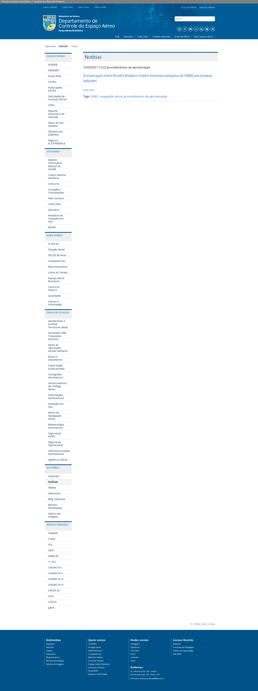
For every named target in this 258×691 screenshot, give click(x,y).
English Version (207, 7)
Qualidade (93, 671)
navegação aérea (111, 96)
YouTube (135, 650)
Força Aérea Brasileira (71, 31)
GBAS (94, 96)
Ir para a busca (85, 7)
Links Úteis (142, 36)
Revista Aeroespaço (55, 660)
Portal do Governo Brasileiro (16, 1)
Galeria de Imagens (55, 664)
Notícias (50, 647)
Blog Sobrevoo (53, 657)
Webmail (177, 644)
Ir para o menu (69, 7)
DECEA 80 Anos (95, 650)
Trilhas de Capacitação (183, 650)
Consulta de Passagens (183, 647)
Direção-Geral (94, 647)
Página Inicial (50, 46)
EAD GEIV (177, 654)
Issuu (133, 660)
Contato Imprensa (161, 36)
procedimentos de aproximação (145, 96)
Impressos (51, 654)
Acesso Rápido (56, 56)
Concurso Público (96, 667)
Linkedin (135, 657)
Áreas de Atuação (58, 312)
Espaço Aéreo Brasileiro (99, 664)
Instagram (135, 644)
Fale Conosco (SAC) (203, 36)
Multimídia (53, 468)
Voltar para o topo (204, 624)
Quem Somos (54, 235)
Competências (94, 654)
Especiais (50, 644)
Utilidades (53, 151)
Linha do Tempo (96, 660)
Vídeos (49, 650)
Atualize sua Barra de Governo (49, 1)
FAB (117, 36)
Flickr (133, 654)
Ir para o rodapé (101, 7)
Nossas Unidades (57, 524)
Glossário (128, 36)
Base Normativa (95, 657)
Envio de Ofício (182, 36)
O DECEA (92, 644)
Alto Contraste (189, 7)
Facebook (135, 647)
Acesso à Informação (97, 674)
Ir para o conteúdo (51, 7)
